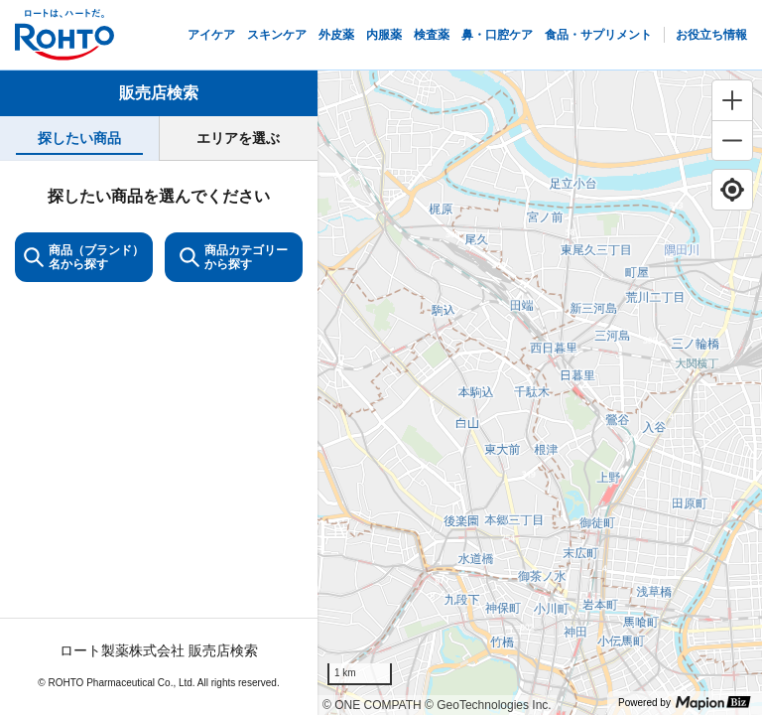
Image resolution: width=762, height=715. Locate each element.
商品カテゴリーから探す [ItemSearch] (234, 257)
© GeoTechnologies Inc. (488, 705)
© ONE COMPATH (372, 705)
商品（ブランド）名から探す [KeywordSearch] (84, 257)
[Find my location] (732, 190)
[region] (540, 393)
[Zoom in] (732, 100)
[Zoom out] (732, 140)
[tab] (79, 138)
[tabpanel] (159, 437)
